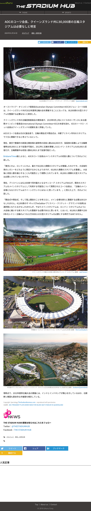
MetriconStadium (81, 330)
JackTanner (83, 272)
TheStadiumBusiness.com (26, 402)
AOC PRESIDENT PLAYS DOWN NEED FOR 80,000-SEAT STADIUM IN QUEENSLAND (36, 405)
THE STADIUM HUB (22, 429)
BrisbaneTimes (10, 156)
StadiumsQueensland (80, 387)
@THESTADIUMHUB (21, 426)
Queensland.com (81, 101)
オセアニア (25, 33)
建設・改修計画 (36, 33)
